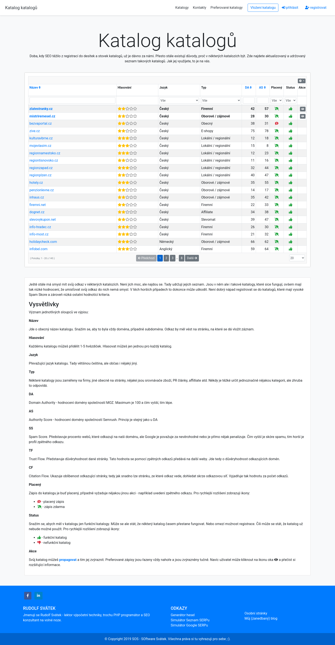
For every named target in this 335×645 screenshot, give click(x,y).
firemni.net (37, 205)
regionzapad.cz (41, 168)
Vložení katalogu (263, 8)
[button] (28, 596)
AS (262, 87)
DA (248, 87)
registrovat (315, 8)
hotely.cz (36, 183)
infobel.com (38, 249)
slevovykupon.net (42, 219)
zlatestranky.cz (41, 109)
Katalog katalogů (21, 7)
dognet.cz (36, 212)
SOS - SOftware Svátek (149, 639)
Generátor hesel (183, 615)
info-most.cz (38, 234)
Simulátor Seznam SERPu (190, 620)
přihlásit (290, 8)
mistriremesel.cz (42, 116)
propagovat (67, 560)
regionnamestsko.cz (44, 153)
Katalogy (182, 8)
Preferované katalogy (226, 8)
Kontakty (200, 8)
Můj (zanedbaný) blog (261, 618)
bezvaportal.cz (40, 123)
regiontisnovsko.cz (43, 160)
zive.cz (34, 131)
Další (192, 258)
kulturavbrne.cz (41, 138)
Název (35, 87)
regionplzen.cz (40, 175)
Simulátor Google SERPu (189, 625)
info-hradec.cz (40, 227)
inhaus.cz (36, 197)
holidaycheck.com (43, 242)
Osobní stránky (256, 613)
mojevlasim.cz (40, 146)
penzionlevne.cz (41, 190)
